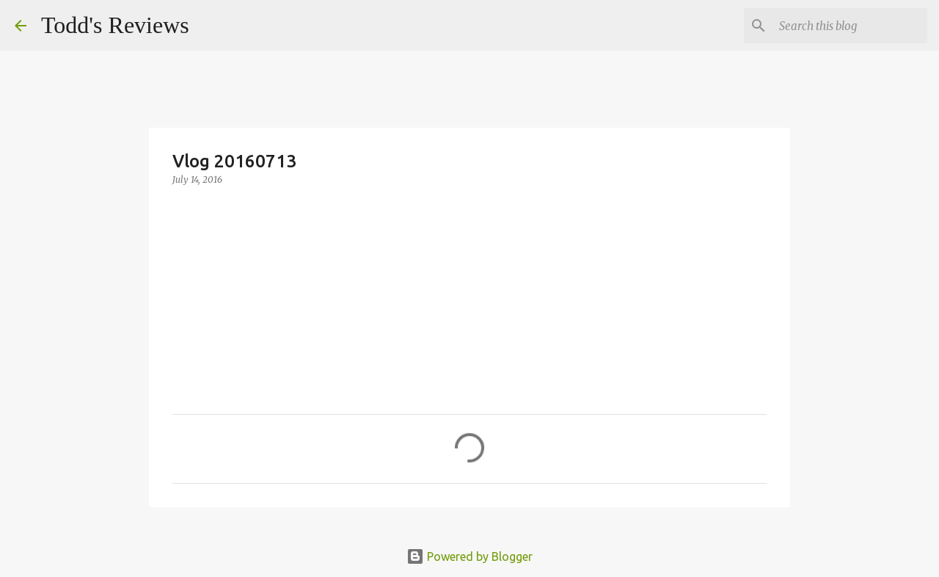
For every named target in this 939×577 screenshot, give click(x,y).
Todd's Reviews (115, 25)
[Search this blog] (850, 25)
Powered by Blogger (469, 556)
